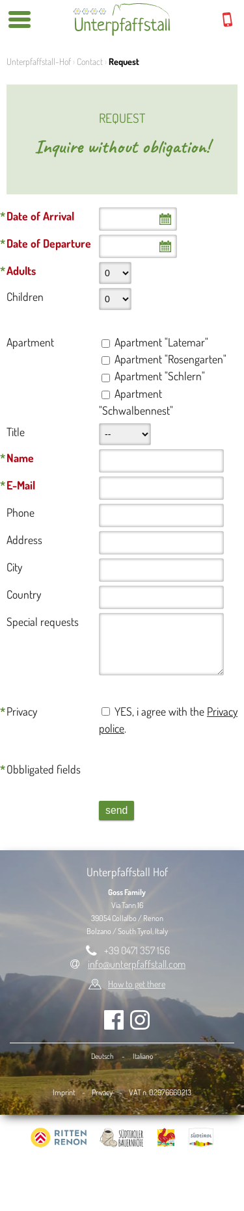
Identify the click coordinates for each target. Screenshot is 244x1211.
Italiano (143, 1056)
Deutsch (102, 1056)
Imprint (64, 1092)
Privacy (102, 1092)
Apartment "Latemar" (161, 342)
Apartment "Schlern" (160, 376)
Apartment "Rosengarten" (170, 359)
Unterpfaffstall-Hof (39, 61)
